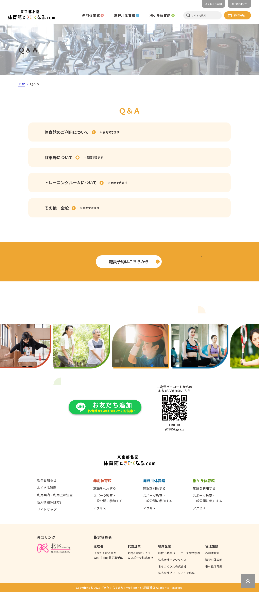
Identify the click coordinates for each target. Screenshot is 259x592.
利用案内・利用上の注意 (55, 494)
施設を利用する (104, 488)
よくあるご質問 (213, 3)
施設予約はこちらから (129, 261)
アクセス (99, 508)
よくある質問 (46, 487)
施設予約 (240, 15)
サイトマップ (46, 509)
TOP (21, 83)
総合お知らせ (239, 3)
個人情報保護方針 (50, 502)
